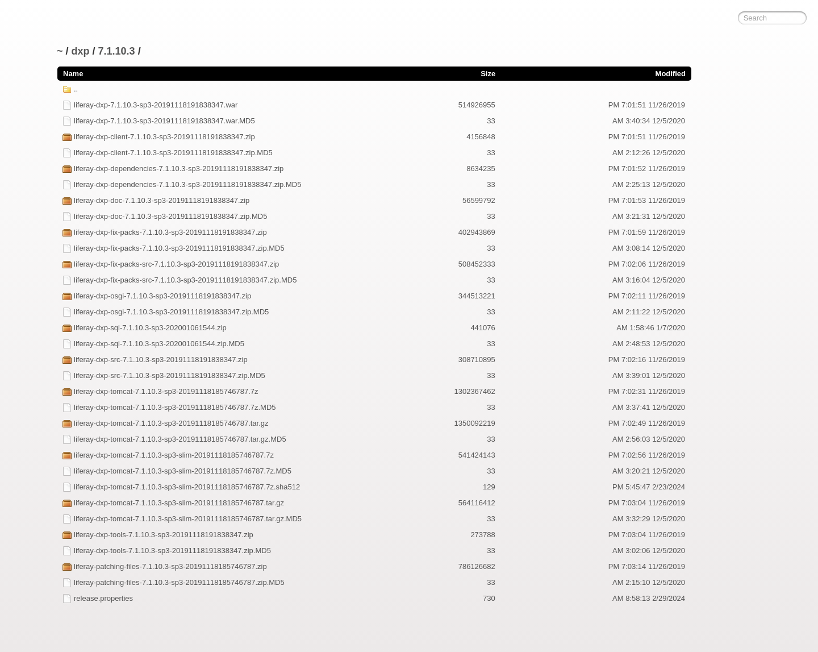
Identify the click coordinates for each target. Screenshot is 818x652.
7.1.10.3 (116, 51)
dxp (81, 51)
